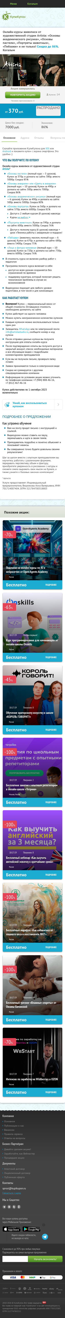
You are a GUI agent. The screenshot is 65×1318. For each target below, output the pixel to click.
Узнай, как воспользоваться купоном (30, 404)
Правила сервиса (13, 1134)
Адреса (24, 138)
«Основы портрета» (18, 206)
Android (7, 151)
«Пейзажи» (13, 237)
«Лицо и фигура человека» (22, 247)
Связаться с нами (11, 1193)
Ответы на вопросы (14, 1138)
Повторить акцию (22, 95)
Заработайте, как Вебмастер (19, 1153)
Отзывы (39, 138)
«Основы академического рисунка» (26, 196)
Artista (5, 168)
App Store (11, 1229)
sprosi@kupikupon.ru (14, 1188)
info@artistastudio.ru (17, 331)
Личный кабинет (61, 4)
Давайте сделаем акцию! (17, 1149)
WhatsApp (24, 329)
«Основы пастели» (17, 173)
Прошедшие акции (14, 1157)
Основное (9, 138)
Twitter (14, 1207)
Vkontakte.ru (9, 1207)
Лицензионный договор (17, 1173)
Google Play (31, 1229)
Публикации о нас (14, 1125)
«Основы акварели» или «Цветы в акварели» (31, 183)
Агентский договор (14, 1168)
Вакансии (9, 1129)
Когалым (32, 3)
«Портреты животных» (19, 222)
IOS (48, 148)
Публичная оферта (14, 1177)
